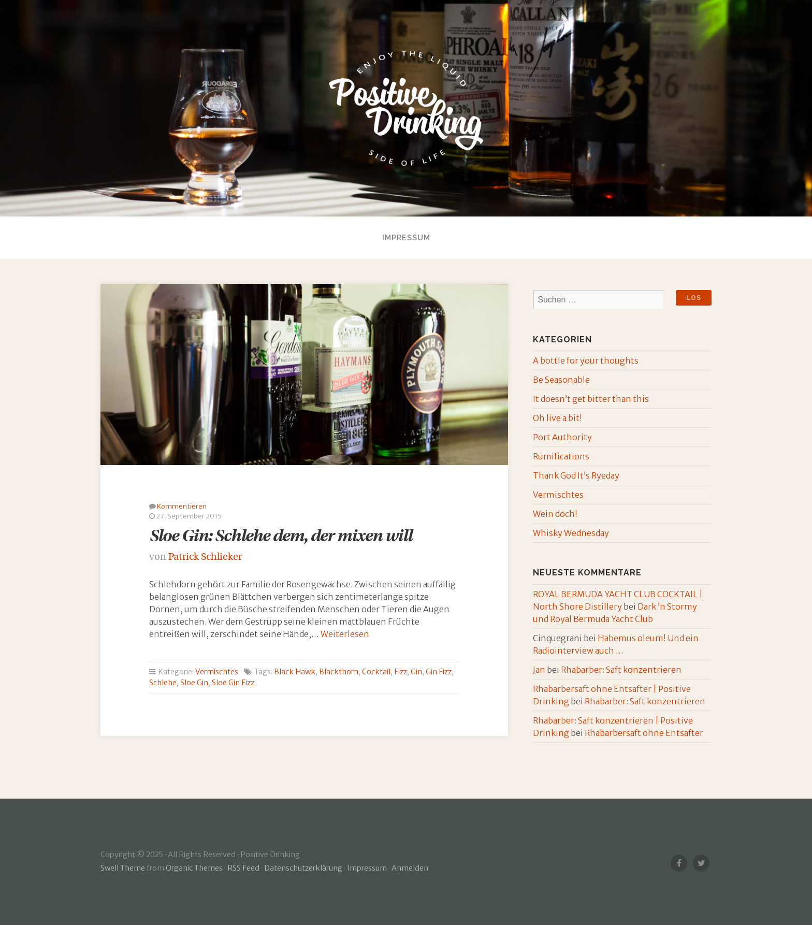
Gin (416, 671)
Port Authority (562, 437)
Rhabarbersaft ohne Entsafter (644, 733)
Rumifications (561, 456)
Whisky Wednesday (571, 533)
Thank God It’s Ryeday (576, 475)
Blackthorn (338, 671)
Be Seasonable (561, 379)
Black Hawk (294, 671)
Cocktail (376, 671)
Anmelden (410, 868)
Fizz (400, 671)
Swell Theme (122, 868)
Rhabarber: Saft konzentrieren (621, 669)
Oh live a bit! (557, 418)
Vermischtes (216, 671)
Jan (539, 669)
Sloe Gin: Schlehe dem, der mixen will (280, 537)
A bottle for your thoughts (586, 360)
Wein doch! (555, 514)
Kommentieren (182, 506)
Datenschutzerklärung (303, 868)
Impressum (406, 237)
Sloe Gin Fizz (233, 682)
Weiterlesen (345, 634)
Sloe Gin (194, 682)
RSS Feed (243, 868)
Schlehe (163, 682)
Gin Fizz (439, 671)
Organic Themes (194, 868)
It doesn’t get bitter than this (591, 399)
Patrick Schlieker (205, 557)
